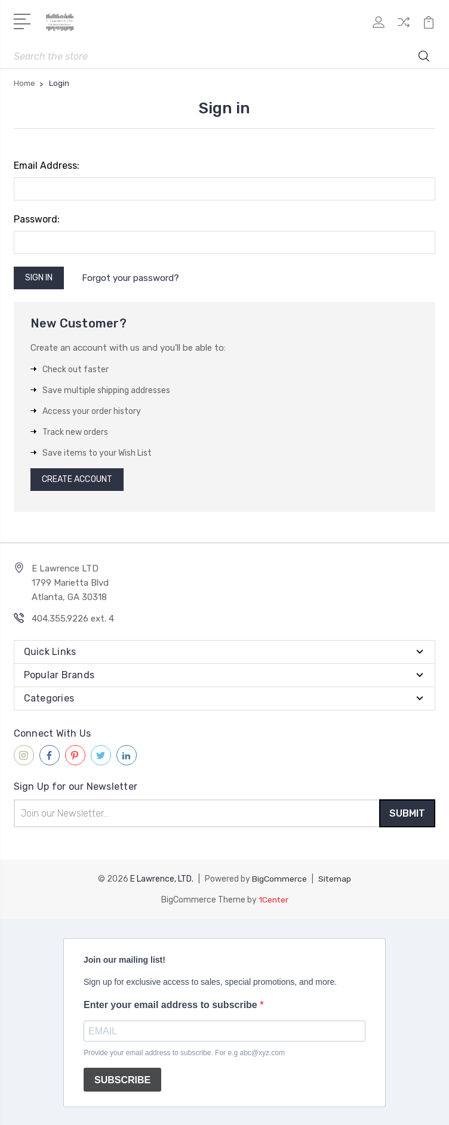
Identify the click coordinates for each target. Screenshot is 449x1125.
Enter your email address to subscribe (172, 1004)
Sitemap (335, 878)
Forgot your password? (131, 278)
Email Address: (46, 165)
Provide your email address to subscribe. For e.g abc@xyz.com (184, 1051)
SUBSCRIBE (122, 1079)
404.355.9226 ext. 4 (73, 618)
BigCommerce (279, 878)
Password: (37, 219)
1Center (273, 899)
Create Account (77, 479)
